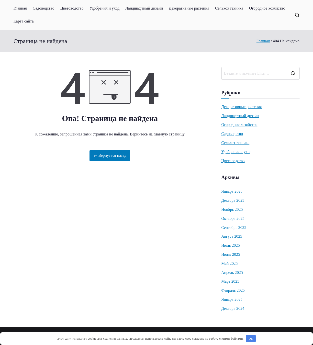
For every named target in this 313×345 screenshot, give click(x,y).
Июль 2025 (230, 245)
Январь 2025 (232, 299)
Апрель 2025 (232, 272)
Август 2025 (231, 236)
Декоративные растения (189, 8)
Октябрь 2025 (233, 218)
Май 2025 (229, 263)
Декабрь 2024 (232, 308)
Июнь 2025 (230, 254)
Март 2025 (230, 281)
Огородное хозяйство (267, 8)
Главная (20, 8)
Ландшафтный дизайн (144, 8)
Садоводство (43, 8)
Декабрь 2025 (232, 200)
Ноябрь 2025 (232, 209)
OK (251, 338)
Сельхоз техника (229, 8)
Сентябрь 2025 (233, 227)
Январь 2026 (232, 191)
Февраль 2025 (233, 290)
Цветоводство (71, 8)
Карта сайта (23, 21)
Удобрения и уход (104, 8)
